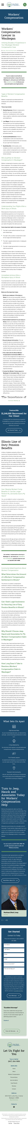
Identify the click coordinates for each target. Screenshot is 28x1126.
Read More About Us (10, 880)
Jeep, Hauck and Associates (10, 50)
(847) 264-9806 (14, 1061)
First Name (7, 944)
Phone (5, 954)
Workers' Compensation (14, 1074)
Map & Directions (14, 1100)
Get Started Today (14, 430)
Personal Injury (13, 1077)
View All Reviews (11, 1031)
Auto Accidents (14, 1080)
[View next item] (6, 920)
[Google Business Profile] (14, 1107)
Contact (14, 1089)
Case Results (14, 1083)
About (14, 1071)
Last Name (7, 949)
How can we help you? (9, 968)
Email (5, 959)
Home (14, 1068)
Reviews (14, 1086)
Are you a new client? (9, 964)
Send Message (14, 996)
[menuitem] (10, 1123)
